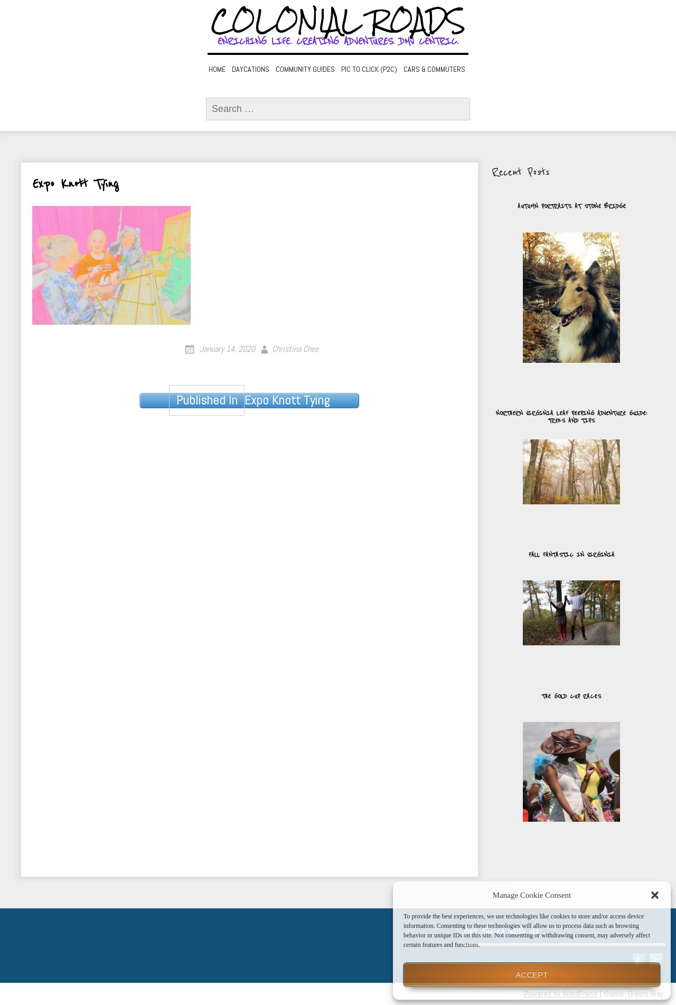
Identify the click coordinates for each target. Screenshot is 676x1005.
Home (217, 69)
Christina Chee (295, 348)
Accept (532, 974)
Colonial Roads (338, 21)
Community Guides (305, 69)
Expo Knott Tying (249, 400)
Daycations (250, 69)
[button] (655, 895)
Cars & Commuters (434, 69)
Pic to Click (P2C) (369, 69)
